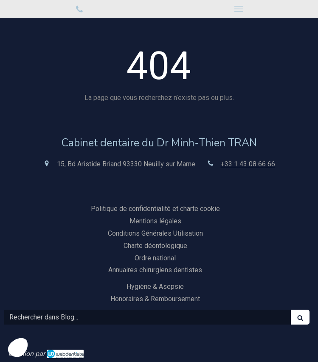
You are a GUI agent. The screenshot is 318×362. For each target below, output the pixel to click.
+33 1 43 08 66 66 (248, 164)
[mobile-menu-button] (238, 8)
